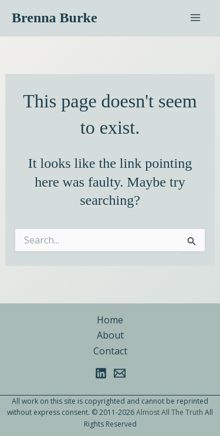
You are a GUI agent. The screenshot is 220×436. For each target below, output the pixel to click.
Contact (110, 350)
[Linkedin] (101, 373)
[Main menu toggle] (195, 18)
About (110, 335)
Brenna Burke (54, 17)
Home (110, 319)
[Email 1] (120, 373)
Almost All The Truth (169, 412)
